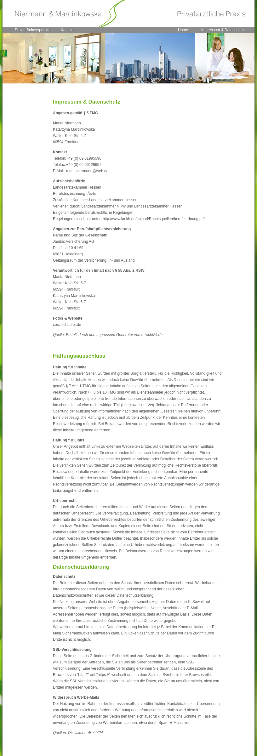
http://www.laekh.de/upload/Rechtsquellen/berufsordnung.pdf (154, 219)
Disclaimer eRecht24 (85, 732)
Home (183, 30)
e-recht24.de (152, 335)
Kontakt (67, 30)
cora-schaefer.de (67, 324)
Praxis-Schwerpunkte (32, 30)
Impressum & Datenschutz (223, 30)
